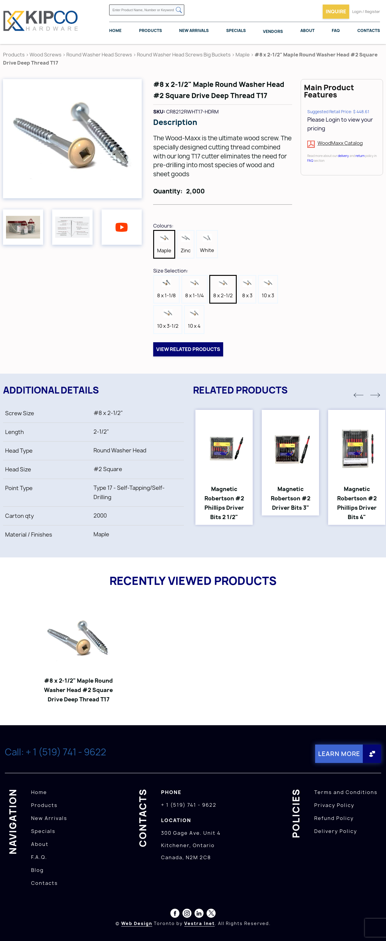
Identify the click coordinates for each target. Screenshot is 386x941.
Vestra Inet (199, 923)
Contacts (368, 30)
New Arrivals (194, 30)
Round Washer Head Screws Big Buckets (184, 54)
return (360, 156)
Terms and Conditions (346, 792)
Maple (243, 54)
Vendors (273, 31)
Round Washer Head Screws (99, 54)
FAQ (336, 30)
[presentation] (374, 928)
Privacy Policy (334, 805)
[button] (358, 395)
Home (115, 30)
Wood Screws (46, 54)
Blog (37, 869)
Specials (236, 30)
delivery (343, 156)
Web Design (136, 923)
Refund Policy (334, 818)
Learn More (339, 754)
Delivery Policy (335, 831)
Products (150, 30)
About (307, 30)
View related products (188, 349)
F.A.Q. (39, 856)
